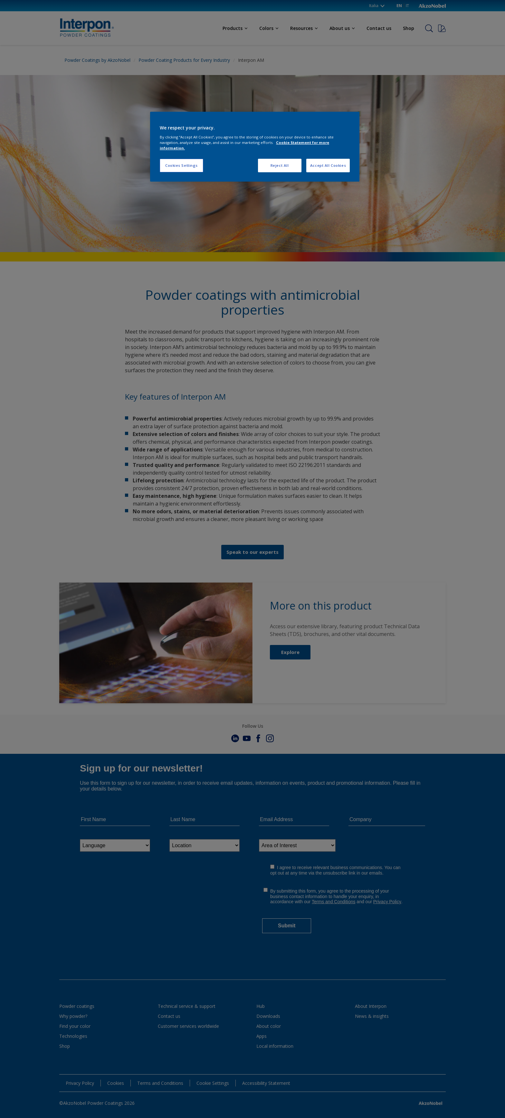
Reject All (280, 165)
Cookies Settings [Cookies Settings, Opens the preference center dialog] (181, 165)
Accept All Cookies (328, 165)
